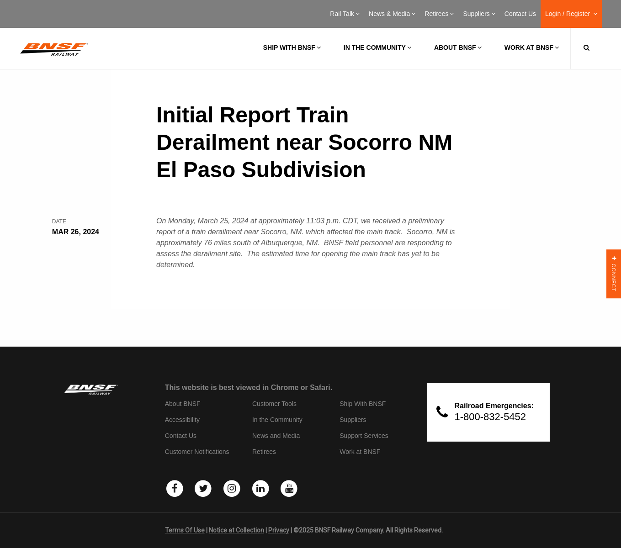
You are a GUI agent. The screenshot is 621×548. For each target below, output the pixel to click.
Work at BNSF (531, 47)
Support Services (364, 435)
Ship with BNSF (292, 47)
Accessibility (182, 419)
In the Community (377, 47)
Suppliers (479, 13)
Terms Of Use (185, 530)
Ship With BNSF (363, 403)
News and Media (276, 435)
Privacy (278, 530)
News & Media (392, 13)
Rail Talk (345, 13)
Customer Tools (274, 403)
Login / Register (571, 13)
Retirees (439, 13)
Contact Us (520, 13)
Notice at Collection (236, 530)
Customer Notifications (197, 451)
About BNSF (458, 47)
